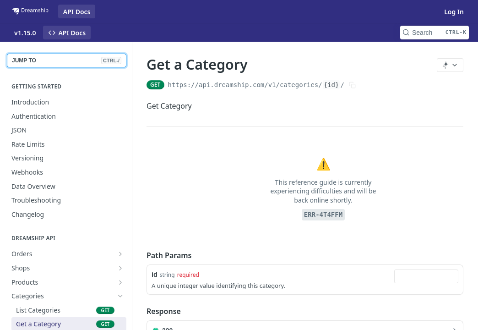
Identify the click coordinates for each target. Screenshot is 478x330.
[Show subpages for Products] (120, 282)
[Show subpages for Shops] (120, 268)
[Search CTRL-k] (434, 32)
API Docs (77, 11)
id (155, 274)
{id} (331, 84)
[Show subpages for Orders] (120, 254)
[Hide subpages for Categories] (120, 296)
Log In (454, 11)
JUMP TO (66, 60)
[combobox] (426, 276)
